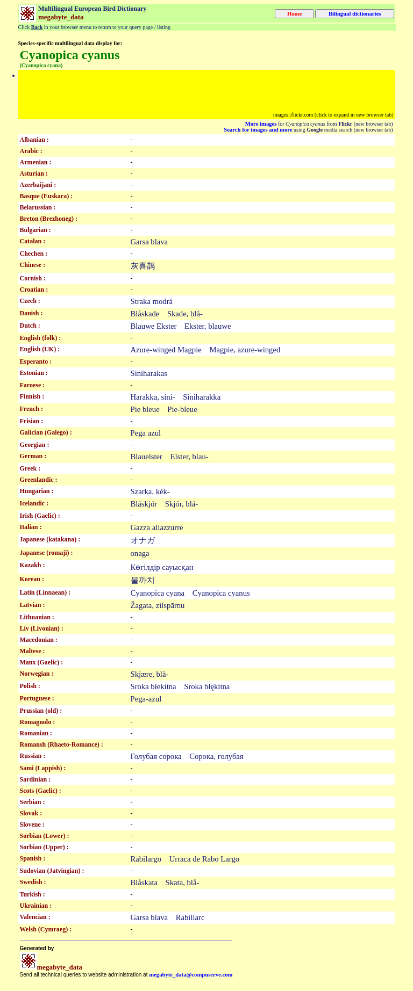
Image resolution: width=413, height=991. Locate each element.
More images (261, 124)
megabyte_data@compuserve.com (190, 975)
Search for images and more (258, 130)
